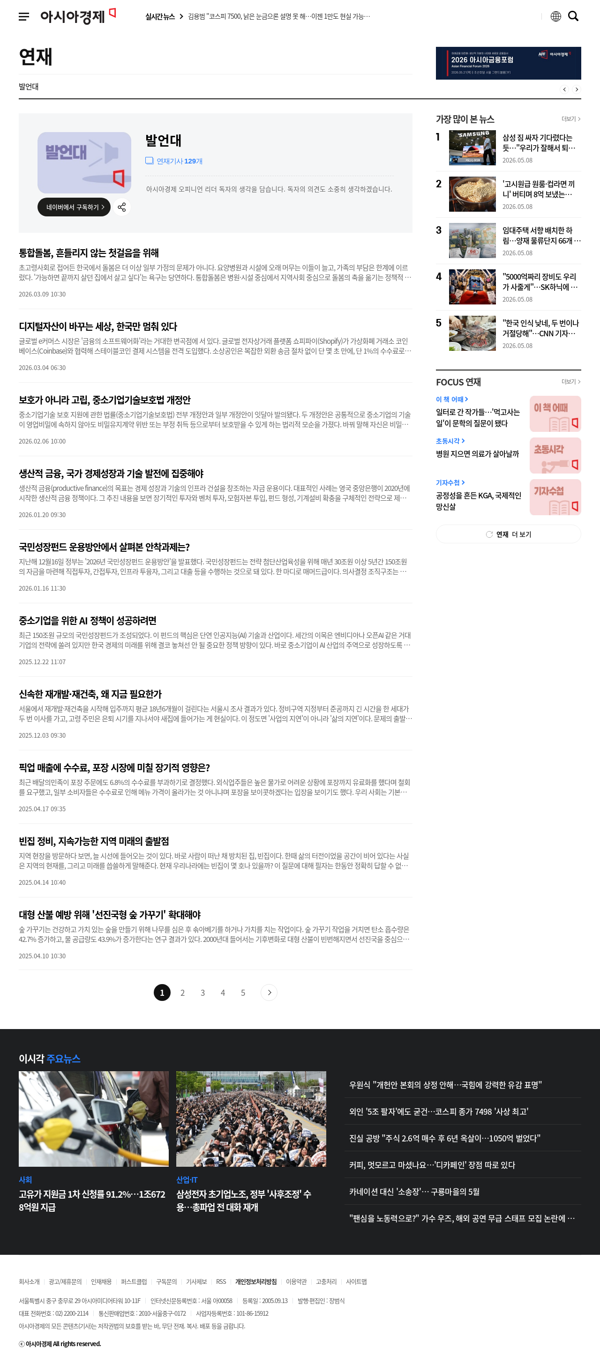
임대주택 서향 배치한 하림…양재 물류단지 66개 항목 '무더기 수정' (541, 235)
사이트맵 (356, 1281)
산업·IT (186, 1179)
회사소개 (29, 1281)
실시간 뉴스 (159, 16)
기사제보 (196, 1281)
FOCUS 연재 (458, 381)
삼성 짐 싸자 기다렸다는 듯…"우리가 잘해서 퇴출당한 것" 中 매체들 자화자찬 (541, 143)
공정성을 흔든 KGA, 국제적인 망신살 (478, 501)
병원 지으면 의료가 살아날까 (477, 453)
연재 (35, 56)
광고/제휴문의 (65, 1281)
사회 (25, 1179)
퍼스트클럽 (134, 1281)
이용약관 (296, 1281)
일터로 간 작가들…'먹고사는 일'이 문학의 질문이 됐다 (478, 418)
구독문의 (166, 1281)
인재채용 (101, 1281)
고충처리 (326, 1281)
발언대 (28, 86)
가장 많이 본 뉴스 (465, 119)
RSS (221, 1281)
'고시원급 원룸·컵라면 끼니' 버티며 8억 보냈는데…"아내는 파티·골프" (538, 189)
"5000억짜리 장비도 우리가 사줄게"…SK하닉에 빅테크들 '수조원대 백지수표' (541, 282)
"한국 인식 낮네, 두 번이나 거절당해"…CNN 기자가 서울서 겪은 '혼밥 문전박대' (540, 328)
